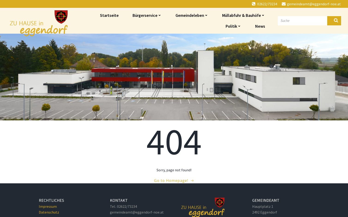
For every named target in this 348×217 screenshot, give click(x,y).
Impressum (48, 206)
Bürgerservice (147, 15)
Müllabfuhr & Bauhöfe (243, 15)
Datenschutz (49, 212)
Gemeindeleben (192, 15)
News (260, 26)
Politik (233, 26)
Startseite (109, 15)
